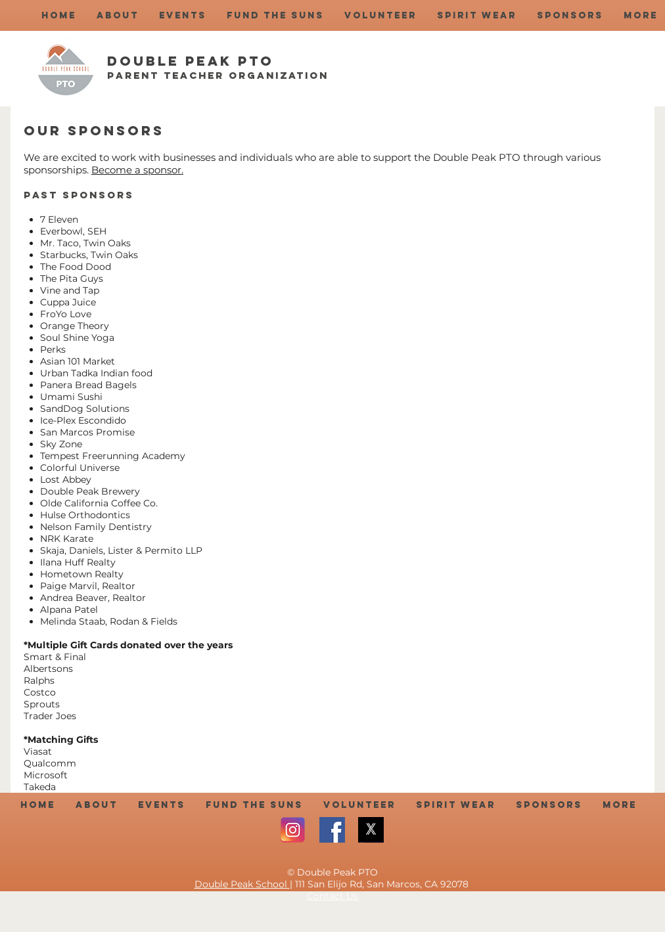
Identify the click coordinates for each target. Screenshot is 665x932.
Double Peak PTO (190, 61)
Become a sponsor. (137, 170)
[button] (117, 15)
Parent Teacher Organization (218, 75)
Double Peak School (242, 884)
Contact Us (332, 896)
